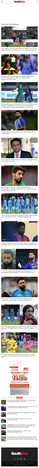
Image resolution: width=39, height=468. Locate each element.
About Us (7, 462)
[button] (37, 1)
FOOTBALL (3, 110)
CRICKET (3, 54)
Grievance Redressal (29, 462)
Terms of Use (17, 462)
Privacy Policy (23, 462)
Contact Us (12, 462)
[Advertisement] (19, 12)
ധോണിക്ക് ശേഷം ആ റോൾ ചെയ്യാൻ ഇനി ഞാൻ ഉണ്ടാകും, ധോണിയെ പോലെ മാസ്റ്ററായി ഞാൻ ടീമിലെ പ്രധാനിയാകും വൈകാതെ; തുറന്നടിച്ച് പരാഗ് (18, 356)
